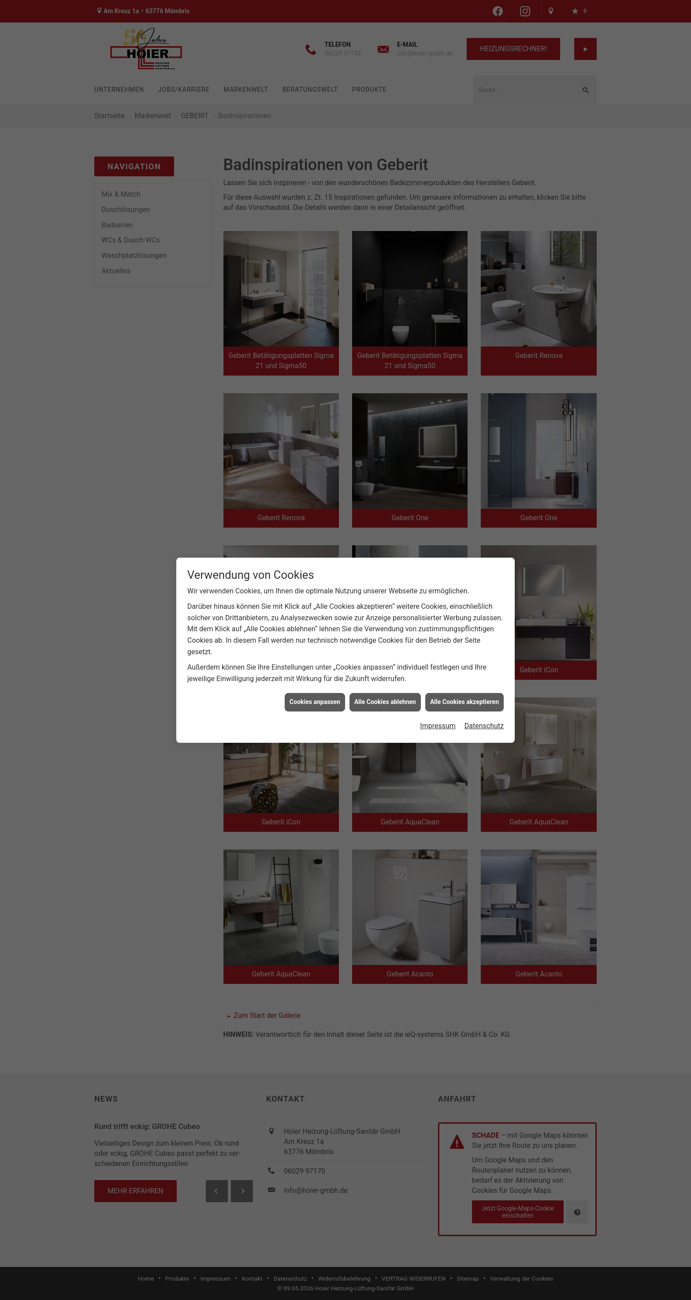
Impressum (438, 726)
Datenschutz (484, 726)
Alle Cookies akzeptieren (464, 701)
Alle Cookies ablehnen (385, 701)
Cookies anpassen (315, 701)
